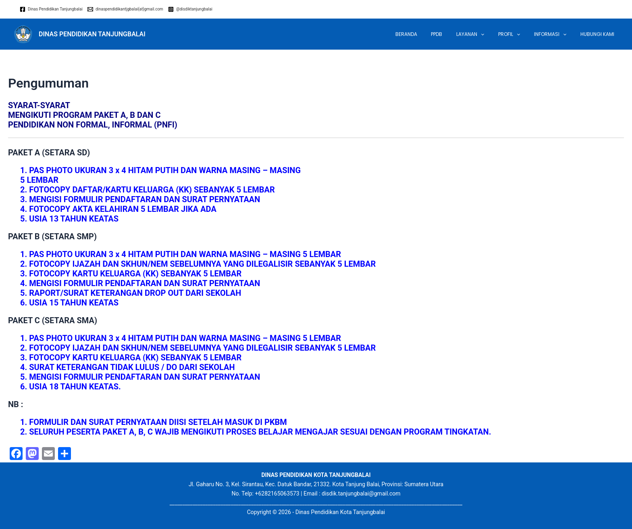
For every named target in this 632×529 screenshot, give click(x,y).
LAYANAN (485, 34)
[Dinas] (51, 9)
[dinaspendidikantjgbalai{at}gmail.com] (125, 9)
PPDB (456, 34)
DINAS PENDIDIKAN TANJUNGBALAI (92, 34)
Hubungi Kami (599, 34)
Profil (520, 34)
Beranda (430, 34)
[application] (495, 34)
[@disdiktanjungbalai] (190, 9)
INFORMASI (557, 34)
